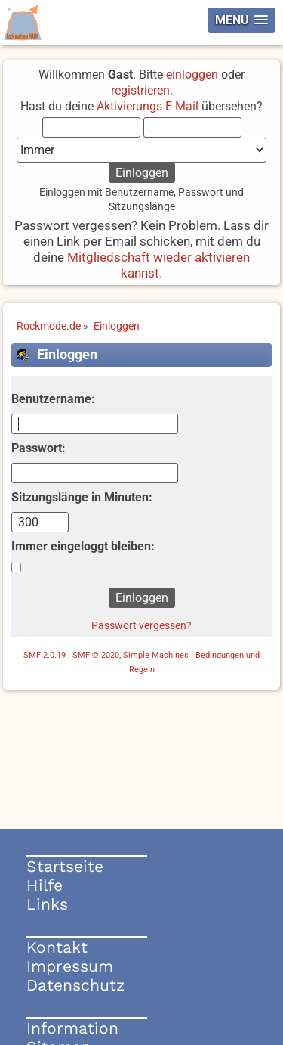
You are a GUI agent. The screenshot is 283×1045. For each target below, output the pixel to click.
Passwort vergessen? (141, 625)
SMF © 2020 (95, 655)
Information (72, 1028)
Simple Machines (156, 655)
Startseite (64, 866)
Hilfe (44, 885)
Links (47, 904)
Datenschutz (75, 984)
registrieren (140, 90)
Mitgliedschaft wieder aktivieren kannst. (158, 265)
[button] (241, 20)
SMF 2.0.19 (44, 655)
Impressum (69, 966)
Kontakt (57, 947)
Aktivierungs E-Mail (147, 106)
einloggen (192, 74)
